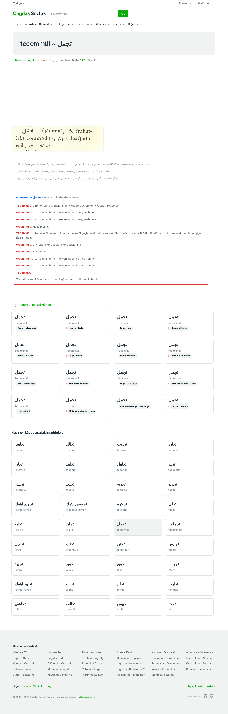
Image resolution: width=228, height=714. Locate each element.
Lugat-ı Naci (21, 658)
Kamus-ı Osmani (179, 328)
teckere (122, 509)
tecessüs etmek (76, 509)
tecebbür (174, 469)
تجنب (70, 544)
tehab (69, 589)
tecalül (70, 450)
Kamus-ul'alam (91, 652)
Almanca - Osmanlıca (199, 652)
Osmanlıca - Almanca (199, 658)
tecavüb (122, 450)
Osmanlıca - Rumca (198, 663)
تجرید (172, 484)
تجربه (121, 484)
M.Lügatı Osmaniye (60, 674)
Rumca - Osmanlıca (198, 669)
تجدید (70, 484)
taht (170, 609)
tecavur (173, 450)
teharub (173, 589)
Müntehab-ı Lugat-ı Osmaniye (134, 406)
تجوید (19, 564)
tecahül (122, 469)
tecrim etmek (23, 509)
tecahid (71, 469)
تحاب (70, 584)
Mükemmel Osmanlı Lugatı (82, 411)
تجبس (19, 484)
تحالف (70, 604)
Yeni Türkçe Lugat (26, 383)
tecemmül (21, 323)
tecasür (19, 450)
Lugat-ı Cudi (24, 411)
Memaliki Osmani (93, 663)
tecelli (172, 509)
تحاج (120, 584)
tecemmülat (175, 529)
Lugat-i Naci (126, 328)
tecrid (172, 489)
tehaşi (19, 609)
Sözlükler (203, 3)
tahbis (121, 609)
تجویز (70, 564)
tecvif (172, 569)
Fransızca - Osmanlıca (166, 663)
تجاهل (121, 464)
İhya (190, 686)
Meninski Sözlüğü (163, 674)
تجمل (19, 316)
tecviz (70, 569)
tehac (120, 589)
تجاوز (19, 464)
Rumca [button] (117, 24)
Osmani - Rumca (179, 406)
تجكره (122, 504)
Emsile (199, 686)
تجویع (121, 564)
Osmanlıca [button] (46, 24)
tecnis (172, 549)
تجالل (70, 444)
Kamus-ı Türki (76, 328)
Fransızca (185, 3)
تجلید (70, 524)
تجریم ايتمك (24, 504)
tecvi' (120, 569)
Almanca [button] (100, 24)
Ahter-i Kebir (125, 652)
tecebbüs (21, 489)
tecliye (19, 529)
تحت (172, 604)
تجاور (172, 444)
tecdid (70, 489)
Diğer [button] (131, 24)
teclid (69, 529)
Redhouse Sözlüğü (180, 356)
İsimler (27, 686)
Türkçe (17, 3)
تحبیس (122, 604)
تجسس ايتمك (76, 504)
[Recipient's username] (83, 13)
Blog (48, 686)
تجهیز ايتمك (23, 584)
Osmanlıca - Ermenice (131, 674)
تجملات (174, 524)
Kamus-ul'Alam (25, 356)
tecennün (123, 549)
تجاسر (19, 444)
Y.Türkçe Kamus (92, 674)
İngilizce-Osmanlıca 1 (130, 663)
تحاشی (20, 604)
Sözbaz (210, 686)
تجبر (171, 464)
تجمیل (19, 544)
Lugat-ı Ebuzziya (128, 383)
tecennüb (72, 549)
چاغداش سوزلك (86, 697)
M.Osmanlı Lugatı (59, 669)
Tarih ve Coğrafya (93, 658)
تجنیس (173, 544)
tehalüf (70, 609)
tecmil (18, 549)
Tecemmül (72, 323)
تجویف (173, 564)
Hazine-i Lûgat (24, 60)
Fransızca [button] (82, 24)
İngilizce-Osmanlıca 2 (131, 669)
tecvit (18, 569)
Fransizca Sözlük (25, 24)
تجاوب (122, 444)
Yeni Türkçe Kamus (78, 383)
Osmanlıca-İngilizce (129, 658)
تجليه (18, 524)
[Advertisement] (114, 94)
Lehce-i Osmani (128, 356)
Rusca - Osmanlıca (164, 669)
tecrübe (122, 489)
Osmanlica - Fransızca (166, 658)
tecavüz (20, 469)
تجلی (172, 504)
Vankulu (38, 686)
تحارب (173, 584)
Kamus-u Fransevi (27, 328)
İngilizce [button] (64, 24)
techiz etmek (23, 589)
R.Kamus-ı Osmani (59, 663)
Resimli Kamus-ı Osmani (183, 383)
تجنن (120, 544)
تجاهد (70, 464)
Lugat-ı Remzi (75, 356)
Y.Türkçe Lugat (91, 669)
